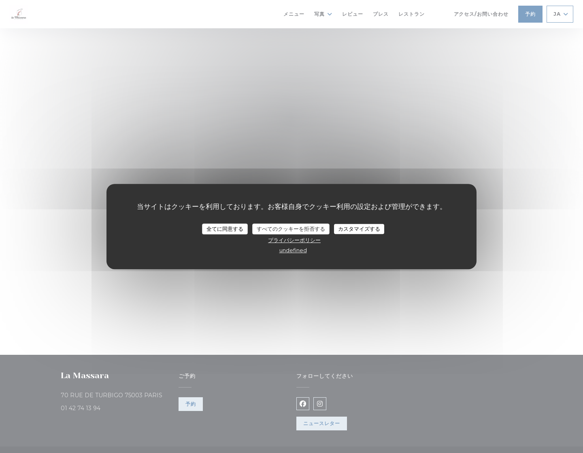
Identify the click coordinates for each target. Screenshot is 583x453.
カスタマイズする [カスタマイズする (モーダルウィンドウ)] (359, 228)
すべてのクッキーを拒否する (291, 228)
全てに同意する (224, 228)
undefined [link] (293, 250)
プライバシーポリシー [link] (294, 240)
